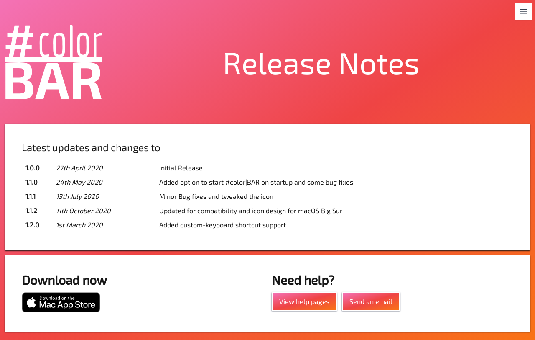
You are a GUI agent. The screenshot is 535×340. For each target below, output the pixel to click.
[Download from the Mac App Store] (61, 302)
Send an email (370, 301)
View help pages (304, 301)
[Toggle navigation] (523, 11)
